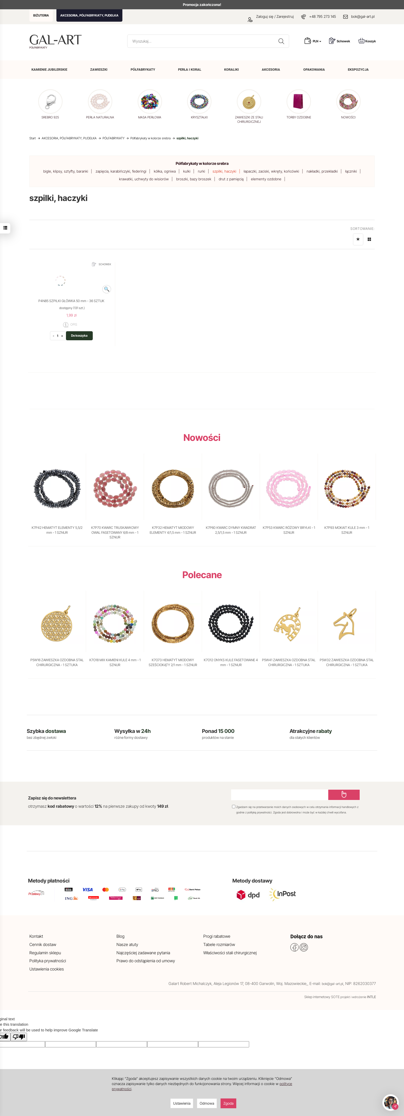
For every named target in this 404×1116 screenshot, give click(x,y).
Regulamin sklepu (45, 952)
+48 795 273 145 (322, 16)
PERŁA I (189, 69)
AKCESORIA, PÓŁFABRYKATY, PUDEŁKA (89, 15)
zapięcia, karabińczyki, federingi (121, 171)
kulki (186, 171)
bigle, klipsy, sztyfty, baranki (65, 171)
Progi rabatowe (216, 936)
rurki (201, 171)
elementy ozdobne (266, 179)
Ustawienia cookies (46, 969)
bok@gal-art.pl (363, 16)
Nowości (202, 437)
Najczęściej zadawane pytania (143, 952)
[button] (368, 106)
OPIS (70, 324)
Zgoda (228, 1103)
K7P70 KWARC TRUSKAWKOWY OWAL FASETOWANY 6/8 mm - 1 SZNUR (115, 532)
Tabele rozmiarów (219, 944)
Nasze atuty (127, 944)
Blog (120, 936)
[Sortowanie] (358, 239)
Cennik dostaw (42, 944)
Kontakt (36, 936)
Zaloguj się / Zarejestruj (271, 16)
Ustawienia (181, 1103)
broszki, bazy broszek (193, 179)
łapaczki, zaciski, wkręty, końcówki (271, 171)
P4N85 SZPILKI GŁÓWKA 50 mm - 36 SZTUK (71, 301)
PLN (317, 41)
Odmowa (207, 1103)
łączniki (351, 171)
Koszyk (367, 40)
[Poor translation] (19, 1037)
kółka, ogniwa (165, 171)
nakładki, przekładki (322, 171)
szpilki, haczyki (224, 171)
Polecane (202, 574)
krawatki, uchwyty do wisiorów (144, 179)
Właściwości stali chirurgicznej (230, 952)
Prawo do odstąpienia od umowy (145, 960)
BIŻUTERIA (41, 15)
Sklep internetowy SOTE (322, 997)
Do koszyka (79, 335)
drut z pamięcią (231, 179)
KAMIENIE (49, 69)
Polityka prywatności (47, 960)
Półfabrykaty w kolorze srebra (202, 163)
